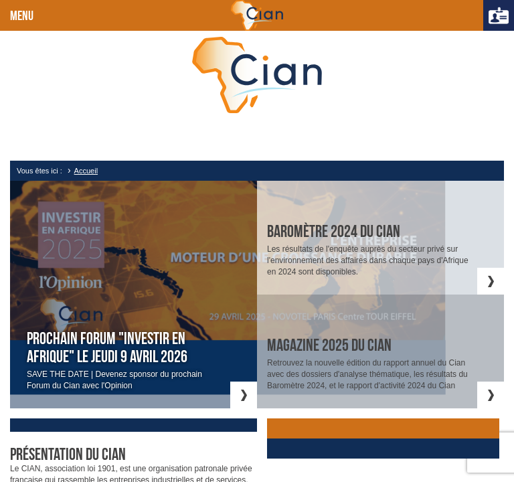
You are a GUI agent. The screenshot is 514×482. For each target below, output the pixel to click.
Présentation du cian (68, 454)
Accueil (86, 171)
